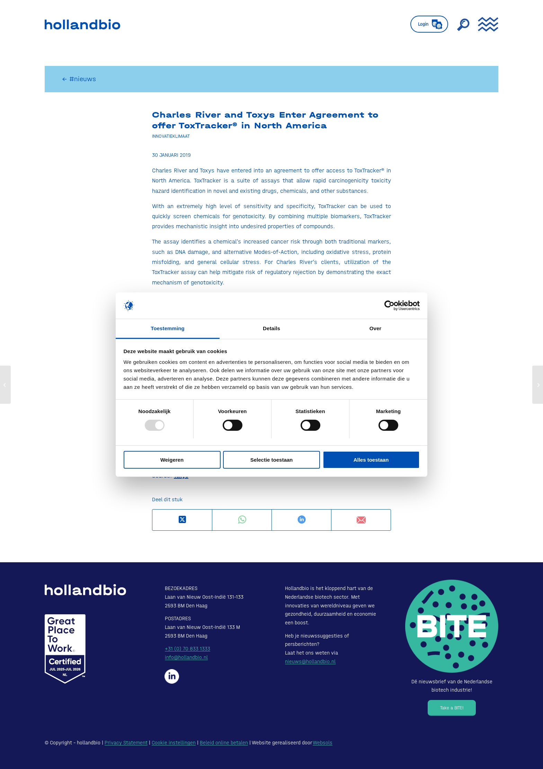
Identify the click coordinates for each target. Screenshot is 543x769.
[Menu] (485, 24)
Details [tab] (271, 328)
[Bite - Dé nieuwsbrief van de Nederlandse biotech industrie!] (451, 626)
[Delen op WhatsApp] (242, 520)
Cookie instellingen (174, 743)
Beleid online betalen (224, 743)
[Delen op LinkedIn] (301, 520)
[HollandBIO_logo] (82, 24)
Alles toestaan (371, 460)
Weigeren (172, 460)
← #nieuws (79, 79)
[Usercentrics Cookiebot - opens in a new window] (389, 305)
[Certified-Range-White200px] (65, 649)
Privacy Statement (126, 743)
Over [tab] (376, 328)
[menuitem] (429, 24)
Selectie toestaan (271, 460)
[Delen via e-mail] (361, 520)
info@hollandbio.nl (186, 657)
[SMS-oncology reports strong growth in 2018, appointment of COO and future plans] (537, 385)
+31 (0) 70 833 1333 (187, 649)
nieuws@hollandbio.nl (310, 661)
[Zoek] (463, 24)
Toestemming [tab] (168, 328)
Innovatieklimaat (171, 136)
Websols (322, 743)
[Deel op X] (182, 520)
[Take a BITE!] (452, 708)
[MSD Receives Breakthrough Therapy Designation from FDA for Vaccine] (5, 385)
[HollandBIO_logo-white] (85, 589)
